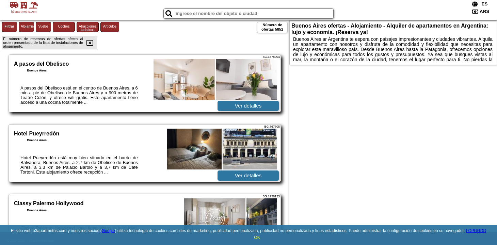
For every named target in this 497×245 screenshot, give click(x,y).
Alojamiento (27, 26)
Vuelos (43, 26)
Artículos (109, 26)
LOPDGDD (476, 230)
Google (108, 230)
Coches (64, 26)
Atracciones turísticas (87, 28)
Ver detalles (248, 106)
